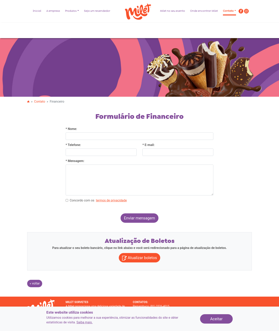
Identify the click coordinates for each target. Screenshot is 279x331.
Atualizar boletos (139, 257)
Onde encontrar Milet (204, 11)
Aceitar (221, 318)
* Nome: (71, 129)
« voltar (35, 283)
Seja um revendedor (97, 11)
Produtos (71, 11)
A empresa (53, 11)
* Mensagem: (75, 161)
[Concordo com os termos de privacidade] (67, 200)
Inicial (37, 11)
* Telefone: (73, 145)
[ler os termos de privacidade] (111, 200)
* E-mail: (148, 145)
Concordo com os (96, 200)
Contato (228, 11)
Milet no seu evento (172, 11)
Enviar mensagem (141, 217)
